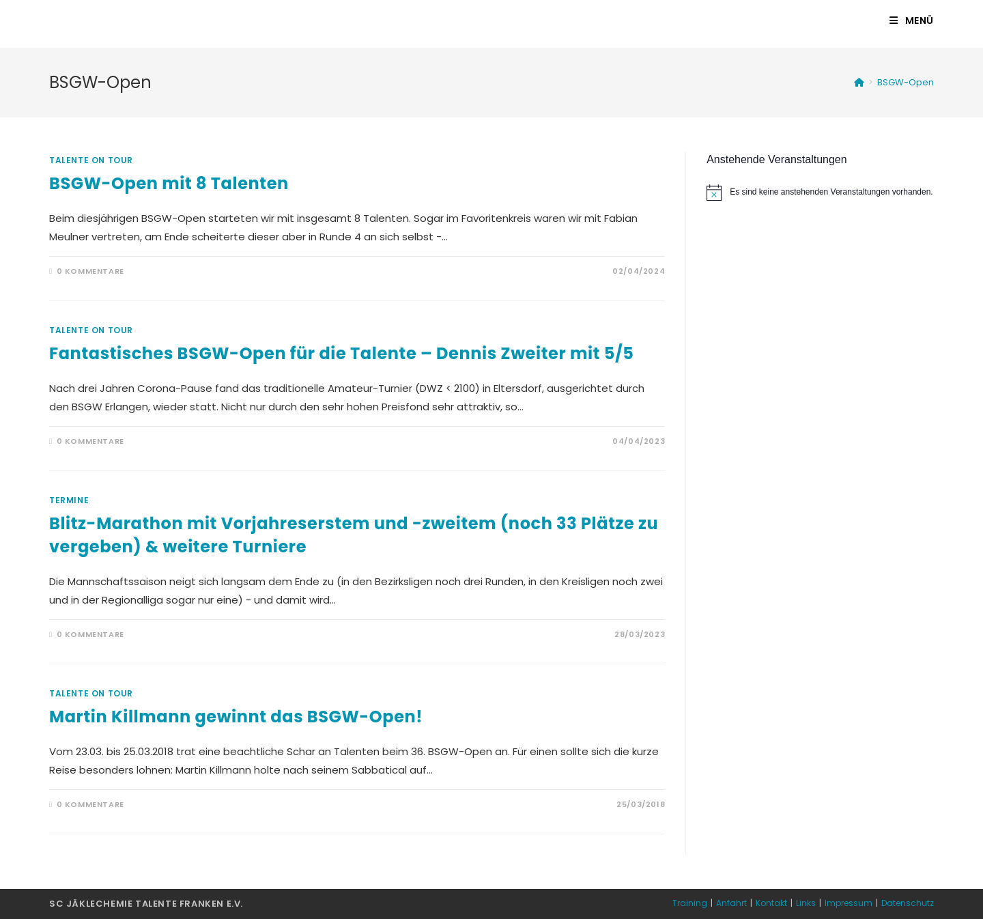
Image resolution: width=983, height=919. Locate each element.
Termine (69, 500)
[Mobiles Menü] (911, 20)
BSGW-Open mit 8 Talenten (169, 183)
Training (689, 903)
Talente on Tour (91, 160)
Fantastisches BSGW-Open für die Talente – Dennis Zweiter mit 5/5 (341, 353)
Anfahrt (731, 903)
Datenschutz (907, 903)
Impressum (848, 903)
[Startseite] (859, 82)
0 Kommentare (90, 271)
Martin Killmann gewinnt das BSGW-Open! (236, 716)
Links (806, 903)
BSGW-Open (905, 82)
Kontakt (771, 903)
